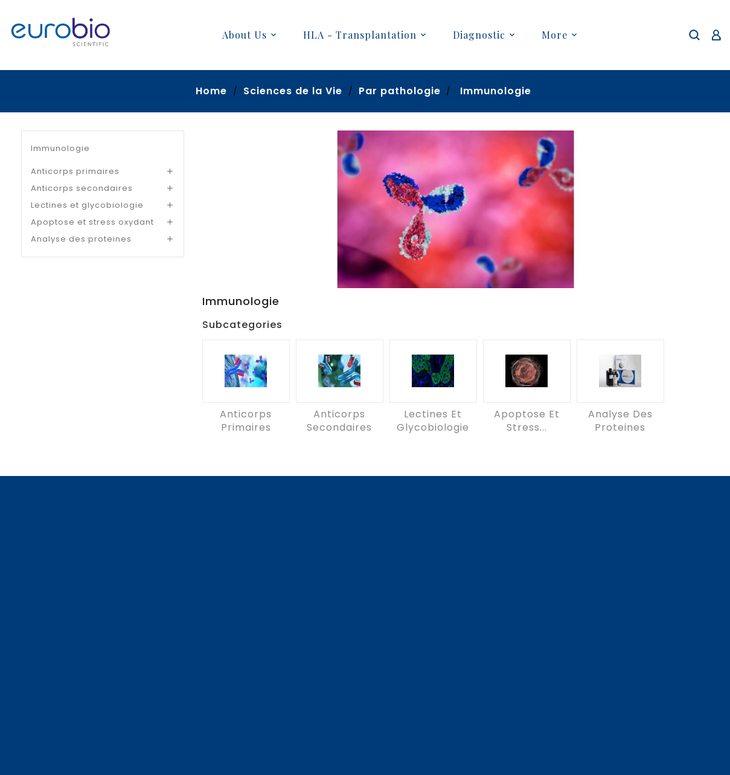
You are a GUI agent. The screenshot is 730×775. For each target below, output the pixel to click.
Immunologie (60, 148)
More (555, 34)
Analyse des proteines (81, 239)
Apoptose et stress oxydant (92, 222)
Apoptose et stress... (527, 420)
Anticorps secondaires (82, 188)
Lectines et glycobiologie (87, 205)
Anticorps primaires (75, 171)
